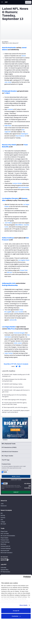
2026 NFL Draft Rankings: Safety (12, 384)
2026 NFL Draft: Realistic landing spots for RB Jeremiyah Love (16, 375)
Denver (23, 55)
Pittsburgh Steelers (9, 91)
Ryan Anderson (20, 136)
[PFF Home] (6, 2)
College (3, 521)
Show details (23, 605)
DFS (2, 519)
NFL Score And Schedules (8, 535)
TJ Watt (7, 93)
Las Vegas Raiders (9, 327)
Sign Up (16, 492)
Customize (16, 616)
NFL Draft (3, 524)
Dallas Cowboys (8, 238)
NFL (2, 513)
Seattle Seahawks (9, 47)
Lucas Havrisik (18, 312)
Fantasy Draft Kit (5, 546)
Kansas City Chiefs (9, 144)
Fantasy (3, 517)
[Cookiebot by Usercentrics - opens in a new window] (23, 577)
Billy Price (11, 329)
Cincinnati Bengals (19, 333)
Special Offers (4, 569)
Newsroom (4, 505)
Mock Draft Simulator (6, 552)
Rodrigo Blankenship (10, 285)
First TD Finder (5, 533)
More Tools (16, 476)
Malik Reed (7, 125)
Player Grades (4, 537)
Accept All (16, 610)
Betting (3, 515)
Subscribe (3, 567)
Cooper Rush (24, 270)
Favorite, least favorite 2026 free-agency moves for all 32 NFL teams (14, 403)
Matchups (3, 544)
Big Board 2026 (5, 550)
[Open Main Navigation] (2, 2)
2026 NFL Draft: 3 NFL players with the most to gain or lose (16, 391)
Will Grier (9, 272)
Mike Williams (19, 225)
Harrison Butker (17, 183)
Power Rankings (5, 542)
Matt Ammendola (23, 187)
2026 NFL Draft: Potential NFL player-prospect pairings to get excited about (16, 411)
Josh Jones (7, 82)
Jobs (2, 503)
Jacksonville (13, 320)
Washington (24, 134)
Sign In (28, 2)
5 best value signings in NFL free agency (14, 399)
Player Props (4, 531)
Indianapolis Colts (9, 283)
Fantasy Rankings (6, 548)
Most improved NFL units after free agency (14, 407)
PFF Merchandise (5, 571)
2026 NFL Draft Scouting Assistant (13, 387)
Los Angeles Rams (23, 260)
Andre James (18, 343)
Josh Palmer (8, 223)
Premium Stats (5, 540)
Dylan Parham (8, 353)
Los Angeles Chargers (10, 198)
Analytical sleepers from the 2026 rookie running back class (14, 380)
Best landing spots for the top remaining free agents (14, 395)
